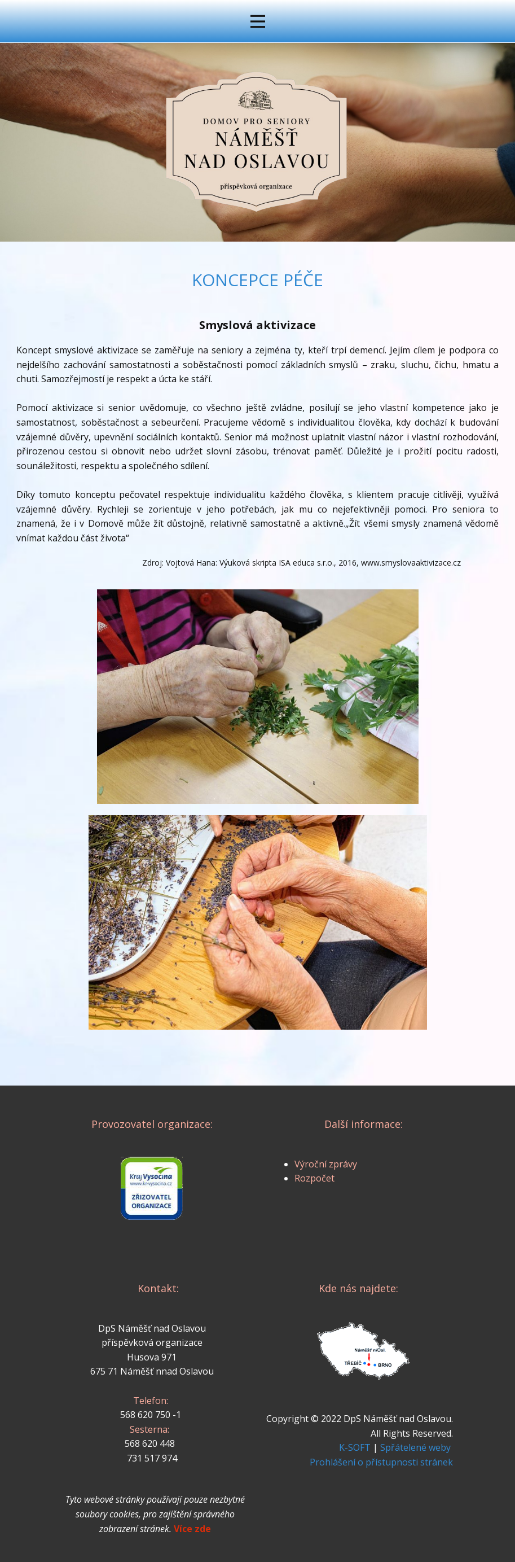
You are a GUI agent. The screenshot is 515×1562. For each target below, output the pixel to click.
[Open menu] (257, 21)
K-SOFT (355, 1447)
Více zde (192, 1528)
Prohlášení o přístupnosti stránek (381, 1462)
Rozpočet (314, 1178)
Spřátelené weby (415, 1447)
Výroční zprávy (325, 1164)
